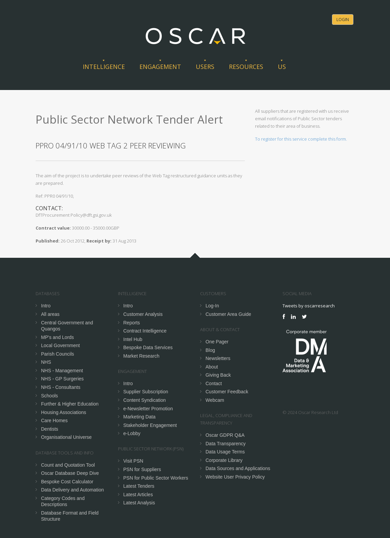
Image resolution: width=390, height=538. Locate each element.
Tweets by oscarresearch (308, 306)
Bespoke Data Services (148, 347)
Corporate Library (224, 460)
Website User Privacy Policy (235, 477)
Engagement (160, 66)
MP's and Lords (57, 337)
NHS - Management (62, 370)
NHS (46, 362)
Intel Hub (132, 339)
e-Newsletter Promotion (148, 408)
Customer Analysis (143, 314)
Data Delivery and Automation (72, 489)
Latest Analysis (139, 502)
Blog (210, 350)
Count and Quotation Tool (68, 465)
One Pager (217, 341)
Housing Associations (63, 412)
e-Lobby (132, 433)
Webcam (215, 400)
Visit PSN (133, 461)
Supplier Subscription (145, 391)
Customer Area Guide (228, 314)
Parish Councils (57, 354)
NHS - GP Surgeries (62, 378)
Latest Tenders (139, 486)
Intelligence (104, 66)
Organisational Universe (66, 437)
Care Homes (54, 420)
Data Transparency (226, 443)
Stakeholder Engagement (150, 425)
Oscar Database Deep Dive (70, 473)
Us (282, 66)
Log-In (212, 305)
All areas (50, 314)
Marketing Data (139, 416)
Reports (131, 322)
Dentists (49, 429)
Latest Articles (138, 494)
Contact (214, 383)
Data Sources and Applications (238, 468)
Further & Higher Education (70, 404)
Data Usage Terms (225, 451)
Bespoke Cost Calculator (67, 481)
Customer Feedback (227, 391)
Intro (46, 305)
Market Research (141, 356)
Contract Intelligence (145, 331)
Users (205, 66)
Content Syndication (144, 400)
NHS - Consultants (60, 387)
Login (342, 19)
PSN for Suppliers (142, 469)
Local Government (60, 345)
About (212, 367)
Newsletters (218, 358)
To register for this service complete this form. (301, 139)
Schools (49, 395)
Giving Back (218, 375)
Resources (246, 66)
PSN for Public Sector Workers (155, 478)
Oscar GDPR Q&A (225, 435)
